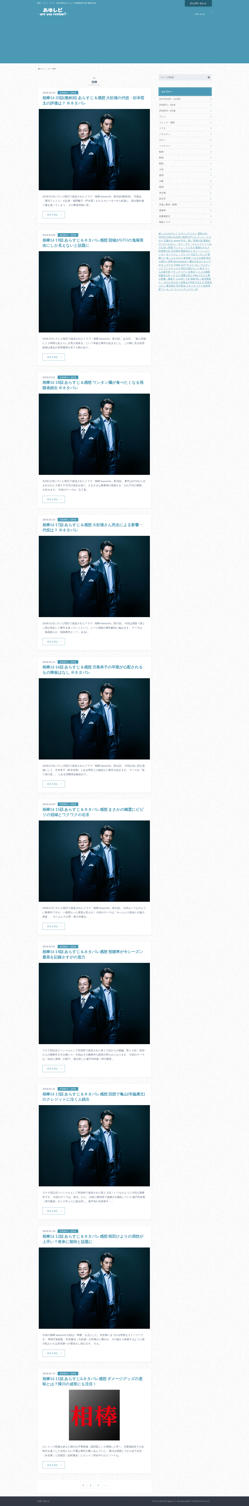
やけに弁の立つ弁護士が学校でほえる (184, 282)
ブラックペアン (179, 272)
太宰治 (191, 272)
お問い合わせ (198, 3)
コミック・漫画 (167, 122)
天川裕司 (175, 251)
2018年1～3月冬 (167, 104)
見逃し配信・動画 (168, 204)
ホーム (41, 69)
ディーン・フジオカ (184, 247)
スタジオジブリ (194, 285)
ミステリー (164, 145)
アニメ (162, 116)
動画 (161, 151)
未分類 (162, 192)
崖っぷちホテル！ (168, 233)
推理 (161, 175)
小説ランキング (198, 254)
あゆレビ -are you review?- (180, 1501)
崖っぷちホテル (174, 258)
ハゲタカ (175, 275)
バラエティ (164, 134)
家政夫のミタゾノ (190, 251)
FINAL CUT (180, 265)
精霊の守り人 (189, 237)
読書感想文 (164, 216)
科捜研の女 (164, 251)
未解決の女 (164, 275)
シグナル (168, 265)
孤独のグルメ (202, 247)
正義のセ (168, 240)
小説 (161, 169)
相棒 (192, 279)
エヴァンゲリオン (187, 233)
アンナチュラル (172, 268)
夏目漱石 (171, 285)
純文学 (162, 198)
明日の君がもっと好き (193, 268)
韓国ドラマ (164, 222)
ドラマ (162, 128)
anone (177, 240)
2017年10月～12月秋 (169, 99)
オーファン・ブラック (178, 254)
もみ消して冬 (183, 279)
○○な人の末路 (198, 258)
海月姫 (186, 258)
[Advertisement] (124, 41)
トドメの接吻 (203, 272)
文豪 (161, 181)
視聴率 (162, 210)
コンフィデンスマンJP (186, 289)
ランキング (167, 289)
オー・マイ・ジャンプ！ (191, 244)
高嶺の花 (198, 240)
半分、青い (187, 240)
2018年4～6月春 (167, 110)
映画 (161, 186)
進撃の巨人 (187, 275)
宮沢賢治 (181, 285)
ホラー (162, 140)
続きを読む (52, 214)
